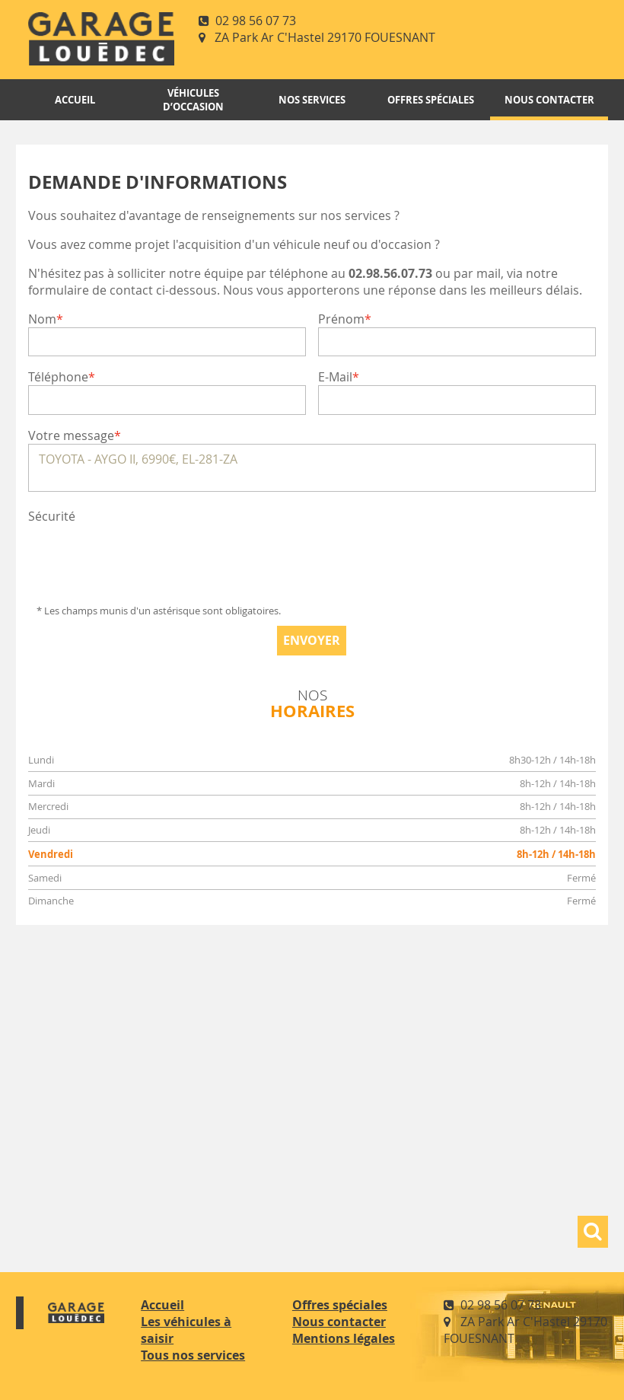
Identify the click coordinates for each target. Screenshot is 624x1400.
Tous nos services (193, 1355)
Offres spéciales (430, 100)
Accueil (75, 100)
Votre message (71, 435)
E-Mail (335, 376)
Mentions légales (343, 1338)
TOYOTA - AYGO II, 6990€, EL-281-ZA (312, 468)
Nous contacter (549, 100)
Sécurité (51, 516)
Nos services (312, 100)
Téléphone (58, 376)
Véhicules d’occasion (193, 99)
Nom (42, 319)
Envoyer (311, 640)
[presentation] (143, 554)
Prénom (341, 319)
